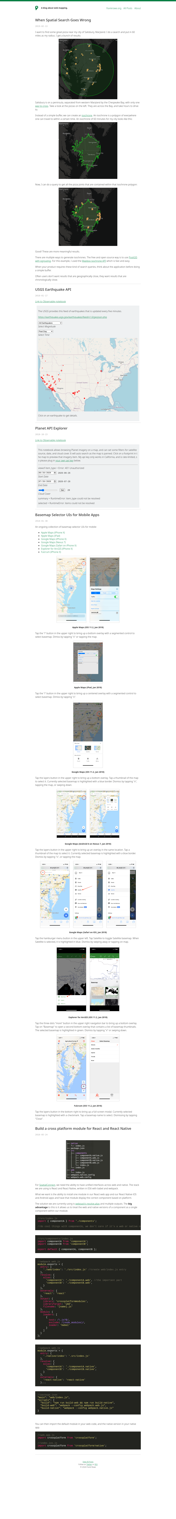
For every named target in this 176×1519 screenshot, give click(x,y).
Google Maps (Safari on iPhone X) (58, 545)
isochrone (87, 115)
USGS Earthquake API (53, 289)
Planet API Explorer (51, 428)
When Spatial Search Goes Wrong (63, 19)
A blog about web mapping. (54, 8)
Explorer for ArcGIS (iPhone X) (57, 548)
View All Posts (88, 1503)
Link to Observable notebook (50, 301)
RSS (96, 1506)
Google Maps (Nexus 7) (53, 542)
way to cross (41, 106)
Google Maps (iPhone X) (53, 539)
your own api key (64, 460)
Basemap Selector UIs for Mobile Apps (67, 514)
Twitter (89, 1506)
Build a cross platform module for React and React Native (83, 1128)
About (137, 8)
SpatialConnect (47, 1185)
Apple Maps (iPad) (50, 535)
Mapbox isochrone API (94, 261)
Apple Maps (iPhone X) (53, 532)
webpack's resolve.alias (87, 1203)
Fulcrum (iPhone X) (51, 552)
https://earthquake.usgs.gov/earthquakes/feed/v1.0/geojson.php (72, 317)
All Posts (127, 8)
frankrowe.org (113, 8)
